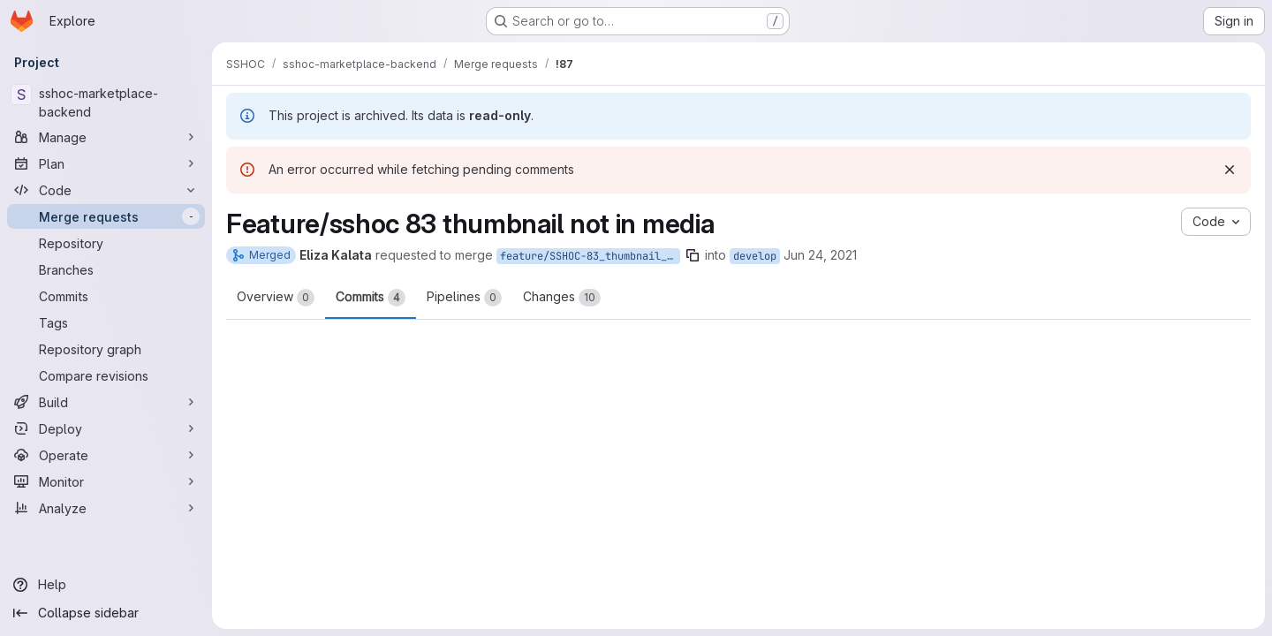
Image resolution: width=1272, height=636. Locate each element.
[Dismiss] (1229, 169)
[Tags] (106, 322)
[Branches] (106, 269)
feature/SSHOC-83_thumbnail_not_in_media (590, 256)
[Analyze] (106, 508)
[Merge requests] (106, 216)
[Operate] (106, 455)
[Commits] (106, 296)
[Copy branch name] (692, 255)
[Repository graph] (106, 349)
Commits (370, 298)
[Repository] (106, 243)
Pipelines (464, 298)
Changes (562, 298)
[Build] (106, 402)
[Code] (106, 190)
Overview (275, 298)
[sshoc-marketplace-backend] (106, 102)
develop (754, 256)
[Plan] (106, 163)
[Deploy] (106, 428)
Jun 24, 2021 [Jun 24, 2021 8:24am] (820, 254)
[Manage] (106, 137)
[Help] (106, 584)
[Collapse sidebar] (106, 613)
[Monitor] (106, 481)
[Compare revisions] (106, 375)
